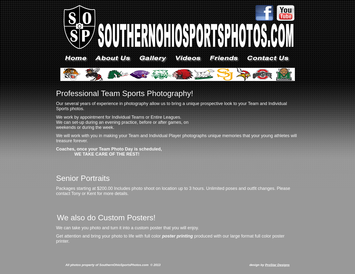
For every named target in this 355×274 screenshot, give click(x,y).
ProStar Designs (277, 265)
